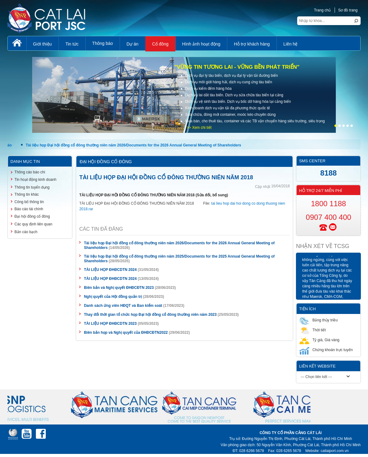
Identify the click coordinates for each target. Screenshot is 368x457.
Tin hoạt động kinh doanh (36, 179)
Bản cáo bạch (26, 232)
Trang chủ (322, 10)
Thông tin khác (27, 194)
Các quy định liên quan (33, 224)
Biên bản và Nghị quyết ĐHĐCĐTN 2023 (119, 287)
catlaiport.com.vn (335, 451)
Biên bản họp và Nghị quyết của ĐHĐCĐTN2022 (126, 332)
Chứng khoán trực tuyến (326, 349)
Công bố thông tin (29, 202)
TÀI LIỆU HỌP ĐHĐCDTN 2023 (110, 323)
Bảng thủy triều (318, 320)
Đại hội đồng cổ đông (32, 216)
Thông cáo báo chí (30, 172)
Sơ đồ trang (347, 10)
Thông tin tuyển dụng (32, 187)
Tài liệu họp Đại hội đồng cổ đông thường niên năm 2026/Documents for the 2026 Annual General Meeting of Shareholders (134, 145)
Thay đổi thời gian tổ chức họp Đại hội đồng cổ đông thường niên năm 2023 (150, 314)
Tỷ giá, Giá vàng (319, 339)
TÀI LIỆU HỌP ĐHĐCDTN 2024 (110, 270)
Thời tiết (312, 330)
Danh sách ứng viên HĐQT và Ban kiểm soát (123, 305)
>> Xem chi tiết (199, 127)
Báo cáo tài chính (29, 209)
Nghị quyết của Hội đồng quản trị (113, 296)
